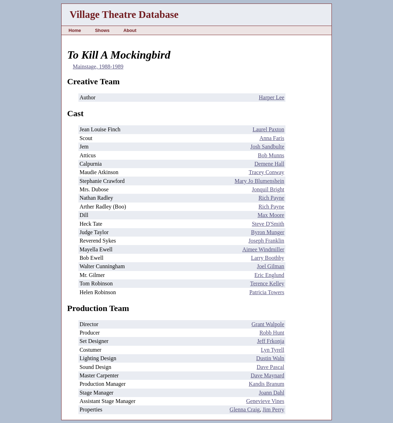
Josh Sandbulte (267, 147)
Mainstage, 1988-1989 (98, 67)
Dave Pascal (270, 367)
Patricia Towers (266, 292)
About (129, 30)
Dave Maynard (267, 375)
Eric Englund (269, 275)
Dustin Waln (270, 358)
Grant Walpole (268, 324)
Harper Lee (271, 97)
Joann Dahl (271, 393)
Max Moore (271, 215)
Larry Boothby (267, 258)
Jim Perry (273, 409)
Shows (102, 30)
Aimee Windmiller (263, 249)
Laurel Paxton (268, 129)
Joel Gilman (270, 266)
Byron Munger (267, 232)
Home (75, 30)
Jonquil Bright (268, 189)
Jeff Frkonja (270, 341)
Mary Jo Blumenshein (259, 181)
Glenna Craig (245, 409)
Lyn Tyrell (272, 350)
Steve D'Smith (268, 224)
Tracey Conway (266, 172)
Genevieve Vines (265, 401)
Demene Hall (269, 164)
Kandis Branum (266, 384)
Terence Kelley (267, 283)
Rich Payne (271, 198)
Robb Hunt (271, 333)
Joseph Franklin (266, 241)
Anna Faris (271, 138)
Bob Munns (271, 155)
